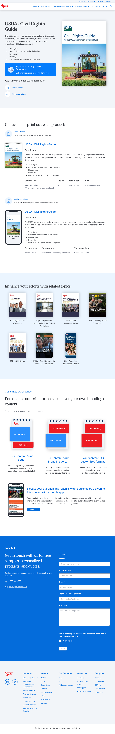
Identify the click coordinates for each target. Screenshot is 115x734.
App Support (81, 688)
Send (63, 648)
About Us (104, 6)
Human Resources (29, 701)
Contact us (45, 73)
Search (112, 6)
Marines (44, 689)
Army (43, 681)
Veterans (44, 703)
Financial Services (29, 694)
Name (62, 559)
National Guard (46, 692)
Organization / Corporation (70, 594)
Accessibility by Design (82, 682)
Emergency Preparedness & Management (28, 684)
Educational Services (30, 678)
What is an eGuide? (82, 252)
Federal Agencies (29, 690)
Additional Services (84, 691)
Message (63, 605)
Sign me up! (68, 641)
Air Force (44, 678)
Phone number (65, 570)
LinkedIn (7, 682)
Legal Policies (100, 689)
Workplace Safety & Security (30, 709)
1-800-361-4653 (13, 581)
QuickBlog (94, 6)
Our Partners (91, 1)
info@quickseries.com (16, 587)
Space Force (45, 699)
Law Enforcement (29, 705)
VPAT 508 (82, 1)
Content (34, 6)
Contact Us (108, 1)
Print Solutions (46, 6)
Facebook (15, 682)
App (60, 681)
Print (60, 678)
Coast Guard (45, 685)
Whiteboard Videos (81, 6)
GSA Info (100, 1)
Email (61, 582)
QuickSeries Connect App (62, 6)
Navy (43, 696)
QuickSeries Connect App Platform (55, 252)
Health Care (27, 698)
